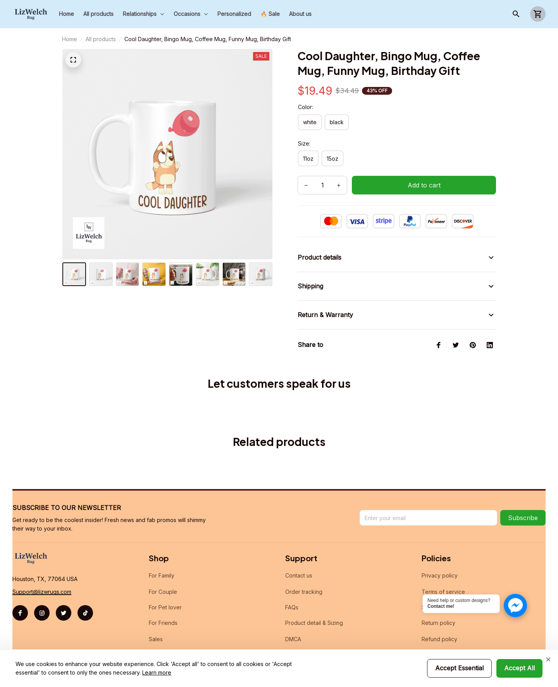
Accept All (519, 668)
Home (69, 39)
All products (101, 39)
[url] (41, 582)
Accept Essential (459, 668)
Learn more (156, 672)
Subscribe (523, 509)
